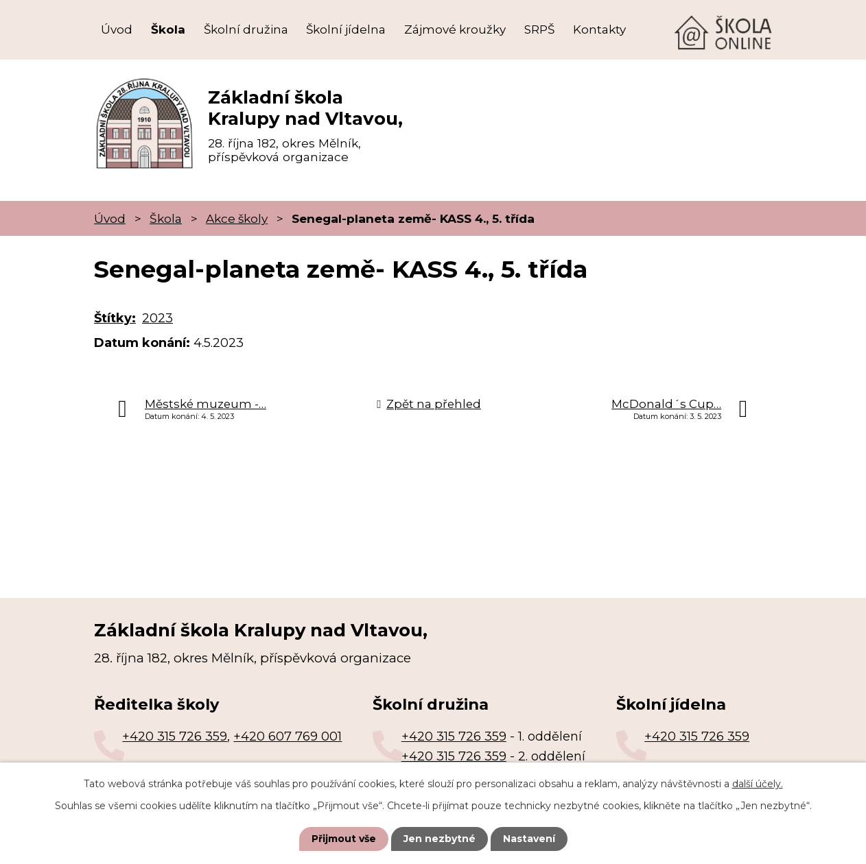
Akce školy (237, 218)
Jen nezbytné (439, 838)
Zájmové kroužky (455, 29)
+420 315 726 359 (174, 736)
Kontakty (599, 29)
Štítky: (115, 318)
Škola (168, 29)
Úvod (116, 29)
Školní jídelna (346, 29)
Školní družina (246, 29)
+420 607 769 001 (287, 736)
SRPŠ (539, 29)
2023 (157, 318)
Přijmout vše (344, 838)
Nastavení (529, 838)
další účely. (757, 784)
